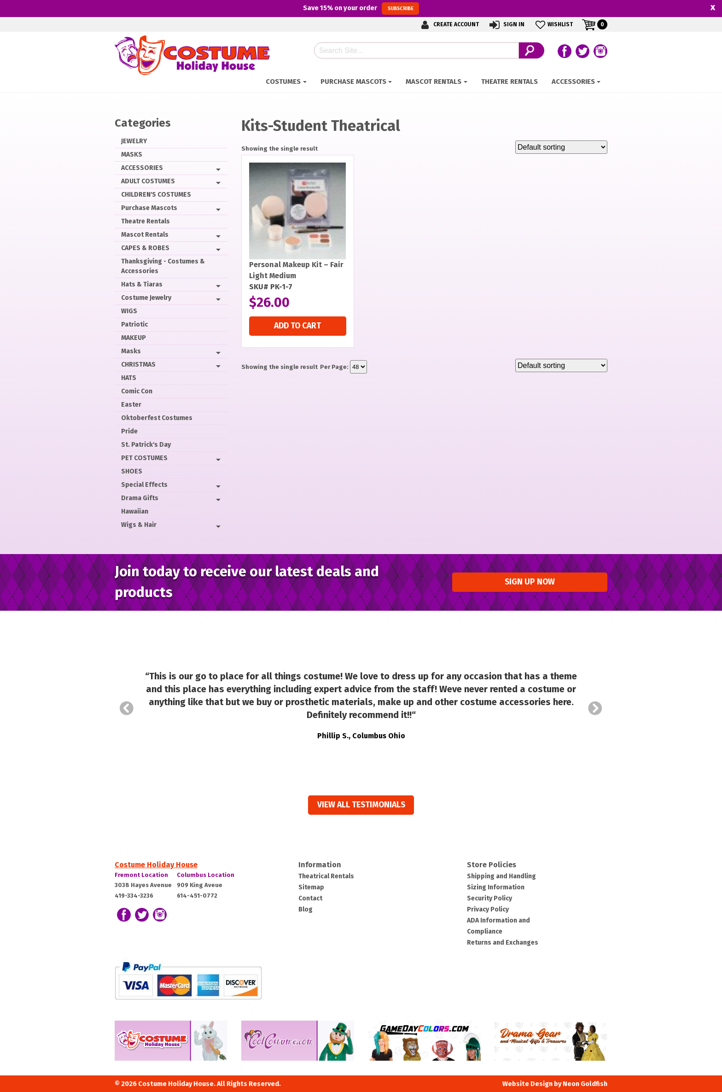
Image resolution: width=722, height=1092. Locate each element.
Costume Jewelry (146, 298)
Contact (310, 898)
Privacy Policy (488, 909)
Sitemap (311, 887)
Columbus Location (205, 874)
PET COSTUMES (144, 458)
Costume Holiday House (156, 864)
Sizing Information (495, 887)
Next (595, 708)
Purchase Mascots (353, 81)
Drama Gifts (139, 498)
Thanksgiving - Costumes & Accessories (163, 266)
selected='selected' (358, 367)
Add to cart (297, 326)
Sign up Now (530, 582)
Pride (129, 431)
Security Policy (489, 898)
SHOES (131, 471)
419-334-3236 (134, 895)
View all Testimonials (361, 805)
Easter (131, 405)
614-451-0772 (197, 895)
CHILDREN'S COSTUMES (156, 195)
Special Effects (144, 485)
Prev (126, 708)
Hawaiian (134, 511)
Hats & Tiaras (142, 284)
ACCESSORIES (573, 81)
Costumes (283, 81)
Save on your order (361, 8)
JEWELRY (134, 141)
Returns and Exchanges (502, 942)
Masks (131, 351)
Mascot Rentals (433, 81)
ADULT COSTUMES (148, 181)
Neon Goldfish (585, 1084)
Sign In (506, 24)
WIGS (129, 311)
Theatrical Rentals (326, 876)
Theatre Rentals (509, 81)
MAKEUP (133, 338)
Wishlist (553, 24)
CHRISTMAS (138, 364)
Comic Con (136, 391)
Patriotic (134, 324)
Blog (305, 909)
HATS (128, 378)
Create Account (448, 24)
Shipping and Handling (501, 876)
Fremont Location (141, 874)
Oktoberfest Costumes (156, 418)
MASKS (131, 154)
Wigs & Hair (139, 525)
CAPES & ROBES (145, 248)
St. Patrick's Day (146, 445)
